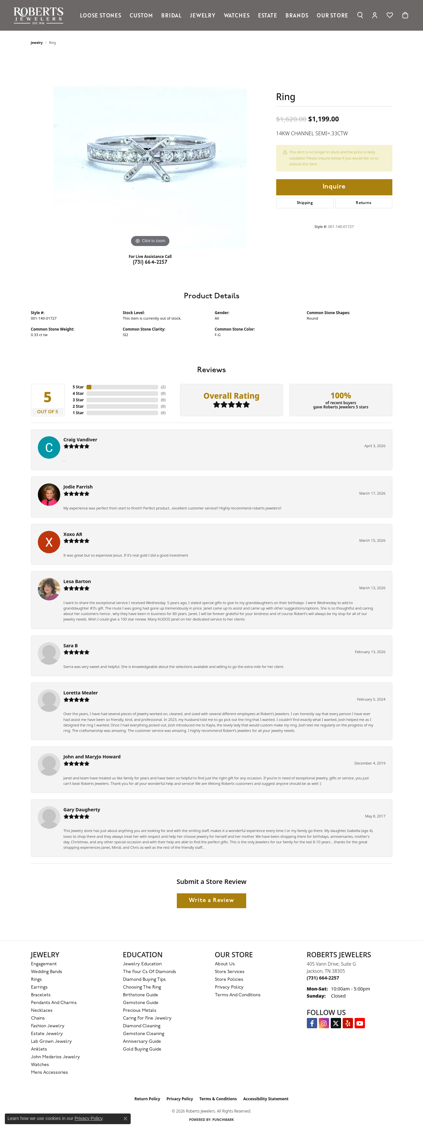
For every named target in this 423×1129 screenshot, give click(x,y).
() (163, 387)
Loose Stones (100, 15)
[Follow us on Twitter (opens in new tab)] (336, 1023)
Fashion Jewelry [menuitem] (48, 1026)
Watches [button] (237, 15)
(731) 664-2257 (150, 262)
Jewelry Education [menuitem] (142, 964)
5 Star (78, 387)
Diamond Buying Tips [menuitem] (144, 979)
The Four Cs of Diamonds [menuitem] (149, 972)
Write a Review (211, 901)
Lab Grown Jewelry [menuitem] (51, 1041)
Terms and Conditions (238, 995)
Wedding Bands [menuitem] (46, 972)
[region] (150, 152)
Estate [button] (267, 15)
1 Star (78, 413)
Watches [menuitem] (40, 1064)
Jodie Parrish (78, 487)
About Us (225, 964)
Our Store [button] (332, 15)
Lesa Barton (77, 581)
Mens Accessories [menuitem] (49, 1072)
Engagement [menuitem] (44, 964)
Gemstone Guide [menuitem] (140, 1003)
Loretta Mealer (81, 693)
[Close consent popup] (125, 1119)
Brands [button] (297, 15)
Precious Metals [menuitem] (139, 1010)
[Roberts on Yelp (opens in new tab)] (348, 1023)
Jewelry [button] (203, 15)
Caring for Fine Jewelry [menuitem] (147, 1018)
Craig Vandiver (80, 439)
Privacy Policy (229, 987)
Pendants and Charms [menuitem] (54, 1003)
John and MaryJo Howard (92, 757)
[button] (360, 15)
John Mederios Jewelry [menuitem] (55, 1057)
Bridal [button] (171, 15)
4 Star (78, 393)
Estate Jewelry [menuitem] (47, 1033)
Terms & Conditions (218, 1099)
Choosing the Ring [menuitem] (142, 987)
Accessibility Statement (265, 1099)
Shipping (305, 203)
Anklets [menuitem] (39, 1049)
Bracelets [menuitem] (41, 995)
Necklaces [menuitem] (42, 1010)
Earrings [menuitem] (39, 987)
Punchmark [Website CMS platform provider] (223, 1119)
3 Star (78, 400)
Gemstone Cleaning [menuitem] (143, 1033)
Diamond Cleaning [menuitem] (141, 1026)
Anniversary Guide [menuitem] (142, 1041)
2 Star (78, 406)
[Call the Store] (323, 978)
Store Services (230, 972)
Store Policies (229, 979)
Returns (363, 203)
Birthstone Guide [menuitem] (140, 995)
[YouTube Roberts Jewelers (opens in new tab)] (360, 1023)
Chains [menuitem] (38, 1018)
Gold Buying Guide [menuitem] (142, 1049)
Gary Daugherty (82, 809)
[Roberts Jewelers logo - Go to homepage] (40, 15)
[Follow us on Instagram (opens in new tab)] (324, 1023)
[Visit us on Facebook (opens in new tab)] (312, 1023)
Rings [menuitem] (36, 979)
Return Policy (147, 1099)
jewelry (37, 42)
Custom (141, 15)
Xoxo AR (73, 534)
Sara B (71, 645)
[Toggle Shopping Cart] (405, 15)
